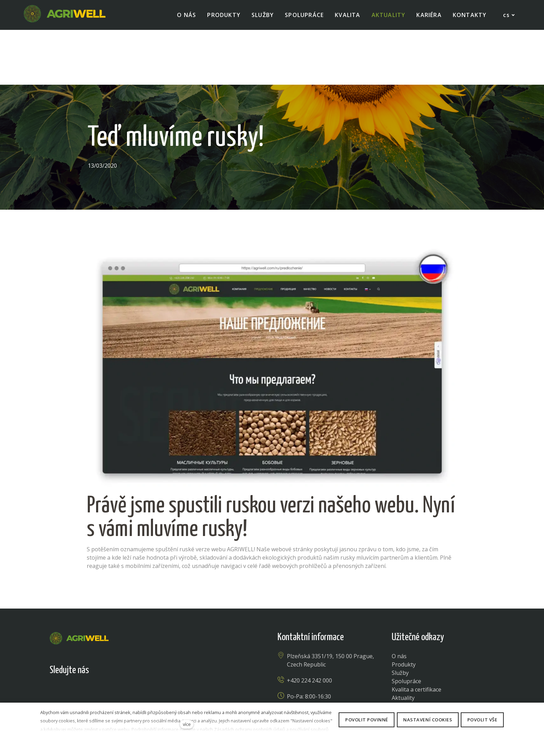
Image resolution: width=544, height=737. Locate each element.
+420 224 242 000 (309, 625)
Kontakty (403, 659)
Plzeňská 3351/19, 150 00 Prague (330, 601)
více (187, 724)
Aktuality (403, 643)
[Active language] (501, 15)
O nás (399, 601)
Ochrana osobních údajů (158, 700)
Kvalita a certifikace (416, 634)
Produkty (404, 609)
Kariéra (401, 651)
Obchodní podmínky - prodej (390, 700)
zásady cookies (288, 700)
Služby (400, 618)
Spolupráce (406, 626)
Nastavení (250, 700)
